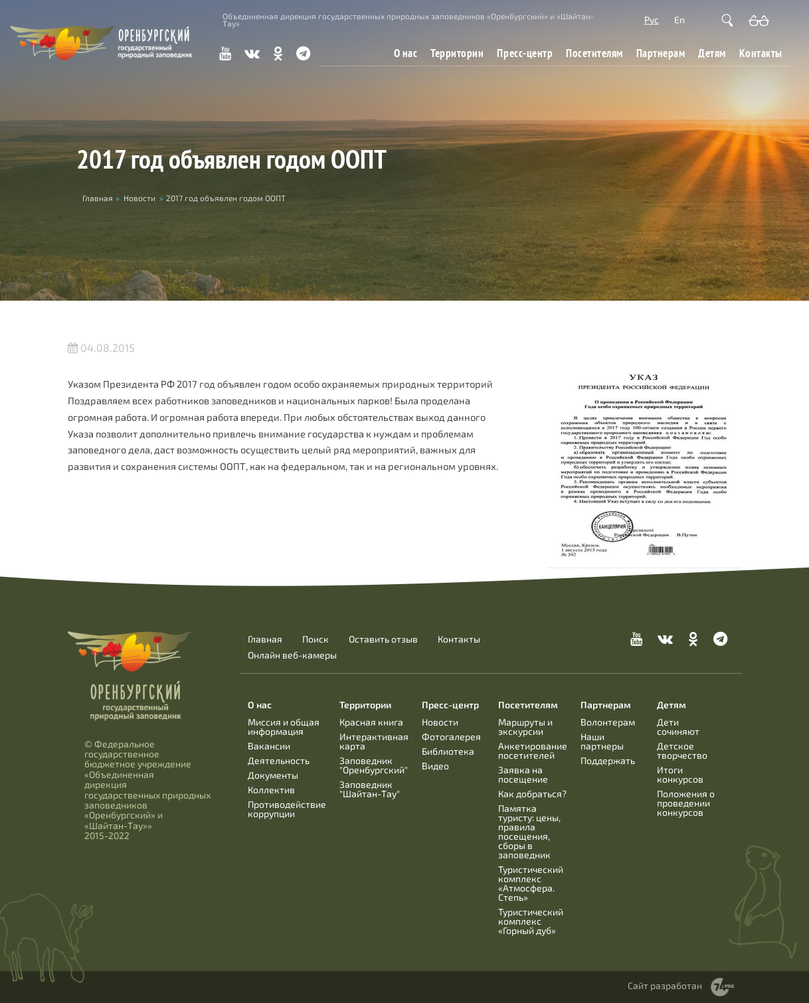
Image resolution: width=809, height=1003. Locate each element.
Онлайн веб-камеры (292, 655)
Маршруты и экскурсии (525, 726)
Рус (651, 19)
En (679, 19)
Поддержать (608, 760)
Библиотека (448, 751)
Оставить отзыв (383, 639)
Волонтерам (608, 722)
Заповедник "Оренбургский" (373, 765)
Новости (139, 197)
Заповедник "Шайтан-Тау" (369, 789)
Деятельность (279, 760)
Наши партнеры (602, 741)
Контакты (760, 52)
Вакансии (269, 745)
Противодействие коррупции (287, 809)
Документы (273, 775)
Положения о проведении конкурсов (686, 803)
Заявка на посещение (523, 774)
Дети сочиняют (678, 726)
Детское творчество (682, 750)
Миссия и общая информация (283, 726)
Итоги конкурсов (680, 774)
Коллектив (271, 789)
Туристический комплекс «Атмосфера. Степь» (530, 883)
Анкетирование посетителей (532, 750)
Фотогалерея (451, 736)
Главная (265, 639)
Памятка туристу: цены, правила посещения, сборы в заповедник (529, 831)
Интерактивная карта (373, 741)
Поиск (315, 639)
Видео (435, 765)
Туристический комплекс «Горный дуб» (530, 921)
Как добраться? (532, 793)
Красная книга (371, 722)
